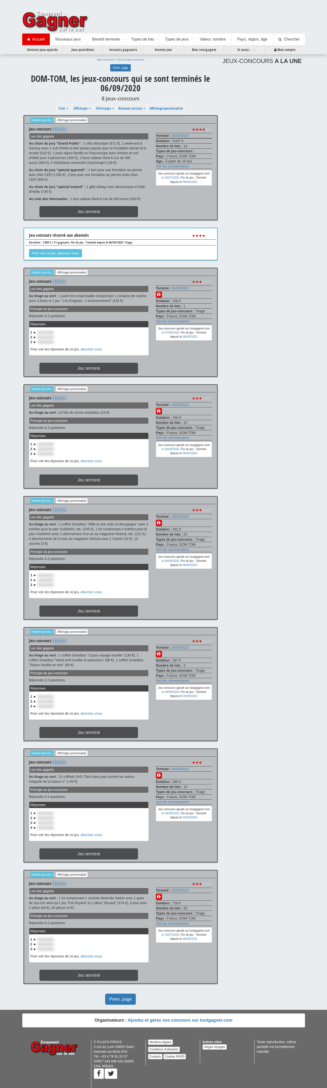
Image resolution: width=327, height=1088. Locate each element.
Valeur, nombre (213, 39)
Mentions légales (160, 1042)
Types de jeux (177, 39)
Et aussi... (244, 49)
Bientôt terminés (106, 39)
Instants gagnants (123, 49)
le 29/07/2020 (170, 177)
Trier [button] (63, 108)
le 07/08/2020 (170, 332)
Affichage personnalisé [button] (166, 108)
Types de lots (142, 39)
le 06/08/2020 (170, 449)
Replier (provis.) (42, 120)
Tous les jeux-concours (130, 59)
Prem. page (120, 68)
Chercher (289, 39)
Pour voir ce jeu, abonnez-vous (55, 253)
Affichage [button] (82, 108)
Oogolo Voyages (214, 1047)
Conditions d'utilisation (164, 1049)
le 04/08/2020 (170, 561)
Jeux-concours (105, 59)
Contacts (155, 1056)
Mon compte (284, 49)
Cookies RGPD (174, 1056)
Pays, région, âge (252, 39)
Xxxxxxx (59, 129)
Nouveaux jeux (68, 39)
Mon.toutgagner (204, 49)
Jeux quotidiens (83, 49)
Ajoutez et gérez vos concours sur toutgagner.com (180, 1020)
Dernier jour (163, 49)
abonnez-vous (91, 349)
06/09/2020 (180, 136)
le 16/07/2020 (170, 934)
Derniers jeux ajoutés (42, 49)
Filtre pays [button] (105, 108)
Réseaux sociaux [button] (131, 108)
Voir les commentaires (172, 166)
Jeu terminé (88, 211)
